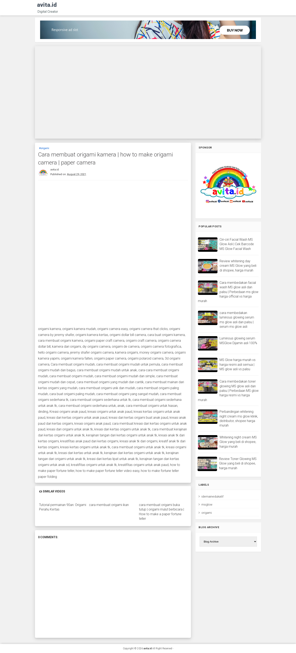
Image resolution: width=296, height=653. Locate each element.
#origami (44, 148)
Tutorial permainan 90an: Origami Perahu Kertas (62, 507)
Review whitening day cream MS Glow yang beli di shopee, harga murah (238, 265)
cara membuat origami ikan (109, 505)
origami (206, 513)
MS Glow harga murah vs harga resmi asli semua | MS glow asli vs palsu (238, 364)
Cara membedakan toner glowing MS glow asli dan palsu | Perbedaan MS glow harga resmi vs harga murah (228, 390)
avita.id (47, 4)
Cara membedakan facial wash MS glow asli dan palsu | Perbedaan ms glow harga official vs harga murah (228, 292)
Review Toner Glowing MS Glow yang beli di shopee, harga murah (238, 463)
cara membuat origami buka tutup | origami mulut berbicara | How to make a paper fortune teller (161, 512)
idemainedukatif (212, 496)
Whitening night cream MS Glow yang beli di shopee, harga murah (238, 441)
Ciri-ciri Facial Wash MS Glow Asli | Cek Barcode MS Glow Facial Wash (237, 244)
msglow (206, 504)
